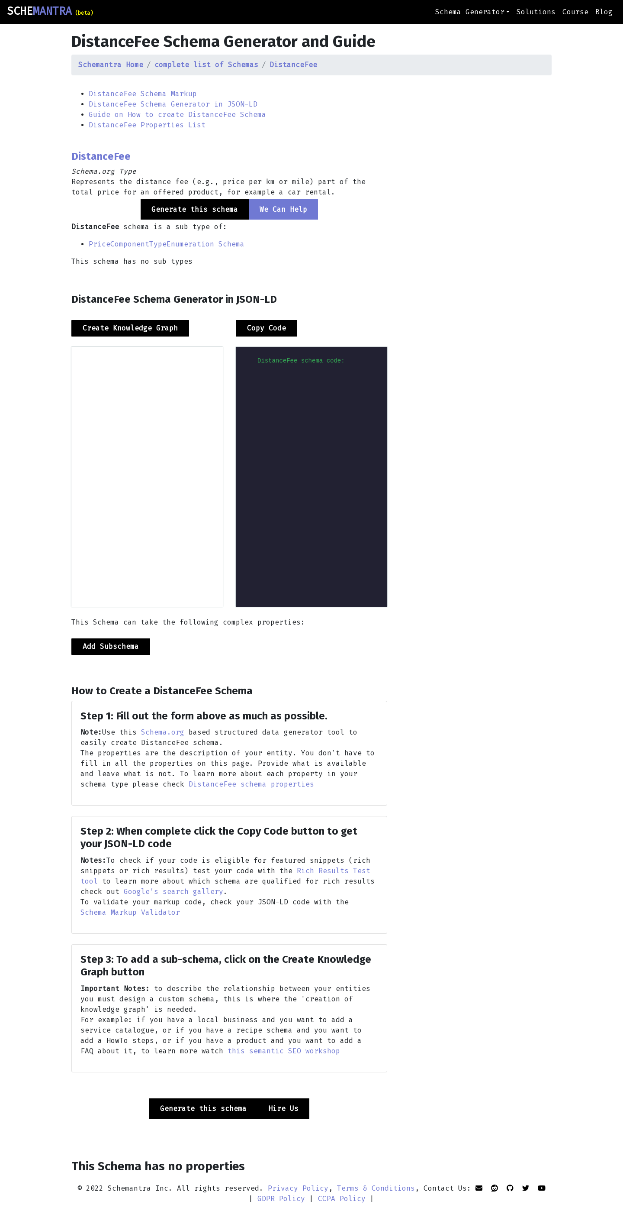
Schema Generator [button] (469, 12)
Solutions (536, 12)
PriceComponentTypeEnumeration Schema (166, 244)
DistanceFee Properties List (147, 125)
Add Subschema (111, 646)
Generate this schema (203, 1108)
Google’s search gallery (173, 891)
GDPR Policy (281, 1199)
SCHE (50, 11)
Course (575, 12)
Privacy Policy (298, 1188)
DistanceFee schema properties (251, 784)
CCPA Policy (342, 1199)
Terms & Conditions (376, 1188)
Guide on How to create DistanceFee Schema (177, 114)
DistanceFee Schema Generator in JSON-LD (173, 104)
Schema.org (162, 732)
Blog (604, 12)
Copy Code (266, 328)
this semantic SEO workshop (284, 1051)
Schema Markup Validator (130, 912)
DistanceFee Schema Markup (143, 94)
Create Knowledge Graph (130, 328)
